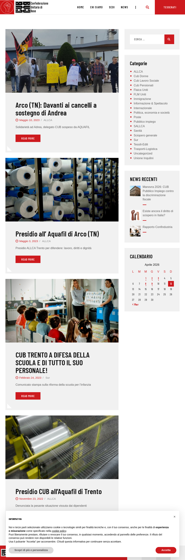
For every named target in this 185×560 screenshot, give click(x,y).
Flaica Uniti (141, 89)
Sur (48, 377)
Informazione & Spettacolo (151, 103)
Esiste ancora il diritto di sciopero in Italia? (158, 213)
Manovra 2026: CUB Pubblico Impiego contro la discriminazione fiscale (158, 193)
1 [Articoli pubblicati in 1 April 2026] (145, 278)
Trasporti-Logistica (145, 148)
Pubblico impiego (145, 121)
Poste (137, 117)
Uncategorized (143, 153)
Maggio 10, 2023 (29, 120)
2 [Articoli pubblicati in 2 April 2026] (152, 278)
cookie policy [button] (59, 530)
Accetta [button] (166, 550)
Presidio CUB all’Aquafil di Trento (59, 491)
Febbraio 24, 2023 (30, 377)
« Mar (135, 304)
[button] (174, 517)
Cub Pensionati (143, 85)
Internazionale (143, 108)
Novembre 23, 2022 (31, 498)
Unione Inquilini (143, 158)
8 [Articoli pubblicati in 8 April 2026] (145, 283)
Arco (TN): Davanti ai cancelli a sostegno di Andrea (56, 109)
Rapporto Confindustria (158, 227)
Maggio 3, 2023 (28, 241)
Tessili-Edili (141, 144)
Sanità (138, 130)
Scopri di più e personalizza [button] (31, 550)
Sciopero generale (145, 135)
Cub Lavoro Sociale (146, 80)
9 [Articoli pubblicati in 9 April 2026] (152, 283)
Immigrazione (142, 98)
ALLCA (48, 120)
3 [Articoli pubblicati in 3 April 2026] (158, 278)
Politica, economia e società (151, 112)
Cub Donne (141, 76)
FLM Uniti (140, 94)
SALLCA (139, 126)
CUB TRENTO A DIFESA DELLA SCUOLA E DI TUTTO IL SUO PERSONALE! (53, 362)
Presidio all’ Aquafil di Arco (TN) (57, 233)
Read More (28, 138)
